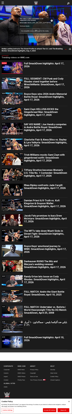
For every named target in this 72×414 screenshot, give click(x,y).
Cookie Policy (54, 376)
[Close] (69, 401)
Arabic (6, 387)
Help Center (53, 373)
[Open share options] (70, 49)
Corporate (7, 369)
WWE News (21, 369)
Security (52, 369)
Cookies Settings (7, 410)
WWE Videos (21, 373)
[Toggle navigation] (2, 3)
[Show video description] (66, 49)
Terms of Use (34, 376)
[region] (36, 406)
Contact (6, 380)
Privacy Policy (34, 369)
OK (36, 30)
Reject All (63, 410)
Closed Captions (55, 380)
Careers (6, 373)
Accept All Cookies (49, 410)
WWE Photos (21, 376)
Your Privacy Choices (36, 380)
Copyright (33, 373)
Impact (6, 376)
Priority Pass (21, 380)
